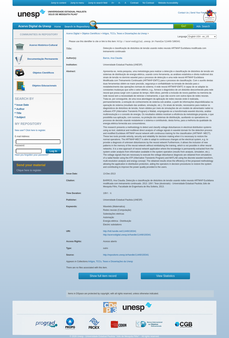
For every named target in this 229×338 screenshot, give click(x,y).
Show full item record (103, 275)
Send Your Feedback (200, 12)
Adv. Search (203, 26)
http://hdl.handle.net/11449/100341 (119, 231)
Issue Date (22, 104)
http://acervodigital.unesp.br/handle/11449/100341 (127, 235)
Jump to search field (97, 3)
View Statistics (165, 275)
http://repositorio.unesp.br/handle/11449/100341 (126, 255)
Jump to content (58, 3)
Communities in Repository (39, 34)
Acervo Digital (72, 33)
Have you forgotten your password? (32, 155)
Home (57, 26)
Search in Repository (76, 26)
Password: (20, 145)
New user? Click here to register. (30, 130)
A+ (112, 3)
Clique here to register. (29, 170)
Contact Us (183, 12)
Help (214, 12)
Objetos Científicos (91, 33)
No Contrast (148, 3)
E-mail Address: (22, 136)
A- (119, 3)
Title (18, 113)
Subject (20, 117)
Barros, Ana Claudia (112, 58)
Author (20, 109)
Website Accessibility (168, 3)
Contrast (134, 3)
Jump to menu (77, 3)
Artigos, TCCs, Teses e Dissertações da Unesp (124, 33)
